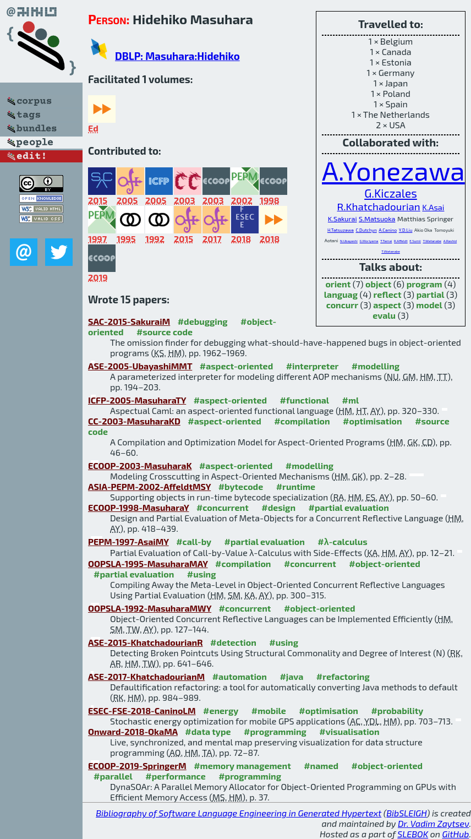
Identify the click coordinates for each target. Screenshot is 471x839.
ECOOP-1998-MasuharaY (138, 507)
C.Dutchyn (365, 230)
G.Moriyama (369, 241)
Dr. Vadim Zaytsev (433, 823)
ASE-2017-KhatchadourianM (146, 676)
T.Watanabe (432, 241)
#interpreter (312, 366)
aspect (387, 304)
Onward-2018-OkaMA (133, 731)
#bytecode (241, 486)
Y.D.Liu (406, 230)
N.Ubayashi (349, 241)
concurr (342, 304)
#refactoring (343, 676)
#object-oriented (384, 563)
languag (341, 294)
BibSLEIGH (406, 813)
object (378, 284)
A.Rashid (450, 241)
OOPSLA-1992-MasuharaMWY (149, 608)
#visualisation (349, 731)
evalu (384, 315)
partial (431, 294)
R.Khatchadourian (378, 206)
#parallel (113, 776)
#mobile (268, 710)
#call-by (193, 541)
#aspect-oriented (236, 366)
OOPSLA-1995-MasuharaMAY (148, 563)
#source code (164, 331)
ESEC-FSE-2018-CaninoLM (142, 710)
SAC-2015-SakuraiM (129, 321)
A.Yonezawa (393, 170)
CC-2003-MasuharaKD (134, 421)
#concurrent (222, 507)
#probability (397, 710)
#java (291, 676)
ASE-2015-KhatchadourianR (145, 642)
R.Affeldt (401, 241)
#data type (208, 731)
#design (278, 507)
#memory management (242, 765)
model (429, 304)
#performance (175, 776)
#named (321, 765)
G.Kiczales (390, 193)
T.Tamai (386, 241)
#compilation (302, 421)
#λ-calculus (342, 541)
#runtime (295, 486)
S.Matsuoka (377, 218)
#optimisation (372, 421)
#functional (305, 400)
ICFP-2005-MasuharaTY (137, 400)
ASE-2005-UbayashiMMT (140, 366)
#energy (220, 710)
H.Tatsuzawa (340, 230)
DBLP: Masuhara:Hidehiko (177, 56)
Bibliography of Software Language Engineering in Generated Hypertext (238, 813)
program (424, 284)
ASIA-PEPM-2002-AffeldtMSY (149, 486)
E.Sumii (415, 241)
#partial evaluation (349, 507)
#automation (239, 676)
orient (337, 284)
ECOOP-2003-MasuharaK (139, 465)
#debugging (203, 321)
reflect (387, 294)
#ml (350, 400)
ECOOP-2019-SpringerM (137, 765)
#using (201, 574)
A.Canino (388, 230)
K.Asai (433, 207)
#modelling (375, 366)
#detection (233, 642)
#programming (275, 731)
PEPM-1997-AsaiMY (128, 541)
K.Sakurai (342, 218)
